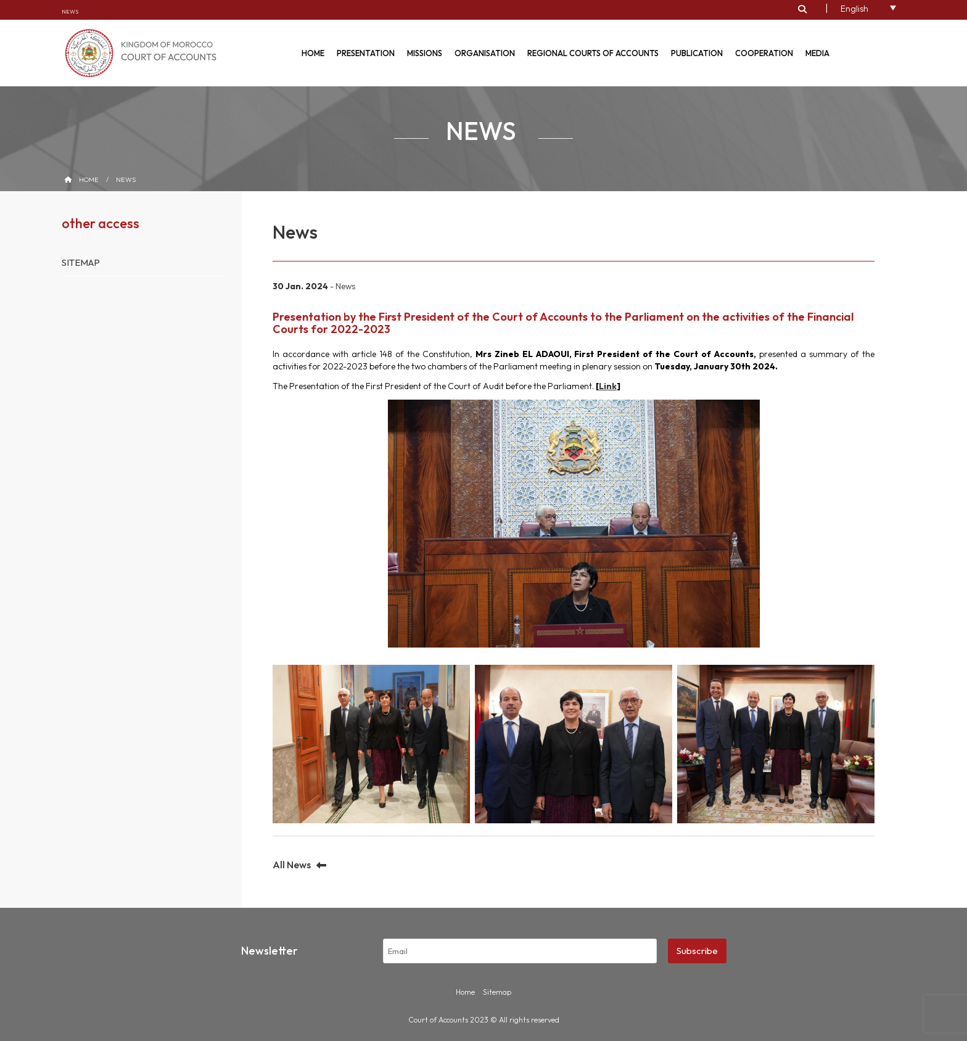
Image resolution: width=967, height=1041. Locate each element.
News (70, 11)
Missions (424, 53)
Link (608, 386)
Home (313, 53)
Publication (697, 53)
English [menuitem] (854, 8)
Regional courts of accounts (593, 53)
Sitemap (81, 262)
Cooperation (764, 53)
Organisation (485, 53)
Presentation (366, 53)
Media (817, 53)
